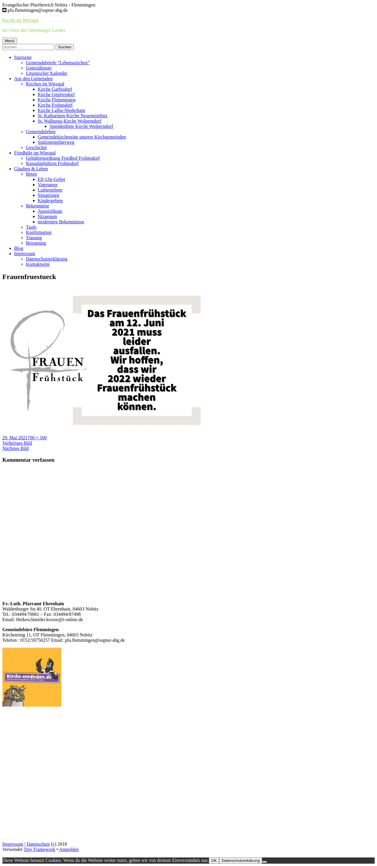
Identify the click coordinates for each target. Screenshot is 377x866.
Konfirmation (39, 232)
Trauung (34, 237)
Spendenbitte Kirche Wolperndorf (81, 126)
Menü (9, 41)
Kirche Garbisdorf (55, 89)
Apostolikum (50, 211)
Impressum (24, 253)
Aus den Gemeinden (33, 78)
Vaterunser (48, 184)
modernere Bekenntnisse (61, 221)
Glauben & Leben (31, 168)
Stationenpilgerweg (56, 142)
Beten (31, 174)
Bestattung (36, 242)
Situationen (48, 195)
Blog (18, 248)
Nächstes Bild (15, 448)
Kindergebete (50, 200)
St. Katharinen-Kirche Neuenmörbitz (73, 115)
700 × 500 (37, 437)
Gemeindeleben (40, 131)
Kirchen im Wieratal (45, 83)
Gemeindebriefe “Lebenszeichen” (58, 62)
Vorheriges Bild (17, 443)
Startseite (23, 57)
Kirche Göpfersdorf (56, 94)
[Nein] (264, 862)
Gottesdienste (39, 67)
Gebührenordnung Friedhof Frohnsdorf (63, 158)
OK (214, 860)
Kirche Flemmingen (56, 99)
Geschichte (36, 147)
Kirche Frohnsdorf (55, 105)
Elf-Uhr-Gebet (51, 179)
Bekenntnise (37, 205)
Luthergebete (50, 189)
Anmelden (69, 849)
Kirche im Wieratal (20, 20)
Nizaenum (47, 216)
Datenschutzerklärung (46, 258)
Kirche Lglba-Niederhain (61, 110)
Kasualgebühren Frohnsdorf (52, 163)
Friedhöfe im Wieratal (35, 152)
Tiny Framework (39, 849)
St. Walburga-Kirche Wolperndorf (69, 120)
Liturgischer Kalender (46, 73)
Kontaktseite (38, 264)
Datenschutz (38, 844)
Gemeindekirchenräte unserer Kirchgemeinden (82, 136)
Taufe (31, 227)
